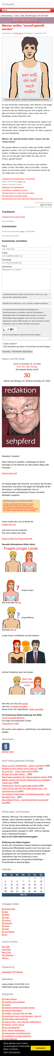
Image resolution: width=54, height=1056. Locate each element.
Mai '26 (23, 895)
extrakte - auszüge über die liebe (18, 1013)
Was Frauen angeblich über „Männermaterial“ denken (24, 777)
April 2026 (6, 950)
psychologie (9, 932)
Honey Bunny (18, 33)
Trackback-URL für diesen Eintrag (13, 217)
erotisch (7, 920)
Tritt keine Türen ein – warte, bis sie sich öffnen (18, 193)
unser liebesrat (10, 1039)
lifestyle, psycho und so (14, 1025)
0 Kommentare (30, 179)
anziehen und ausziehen (14, 1002)
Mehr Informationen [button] (12, 1052)
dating (7, 915)
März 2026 (6, 952)
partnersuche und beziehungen (17, 1033)
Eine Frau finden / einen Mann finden (14, 196)
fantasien (8, 923)
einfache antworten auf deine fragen (19, 1008)
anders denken (10, 999)
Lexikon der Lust (9, 524)
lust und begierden (12, 1028)
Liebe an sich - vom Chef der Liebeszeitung (22, 1022)
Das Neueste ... (8, 955)
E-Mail (4, 253)
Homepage (6, 260)
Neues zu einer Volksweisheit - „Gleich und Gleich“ (23, 766)
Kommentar (7, 267)
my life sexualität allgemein (13, 718)
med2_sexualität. (36, 709)
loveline (24, 704)
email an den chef (9, 473)
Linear (22, 231)
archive (7, 1005)
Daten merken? (10, 344)
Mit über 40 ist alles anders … (15, 774)
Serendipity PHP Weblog (12, 972)
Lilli (19, 603)
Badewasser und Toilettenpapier (13, 187)
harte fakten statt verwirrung (16, 1019)
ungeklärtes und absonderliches (13, 179)
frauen (20, 182)
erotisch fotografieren (13, 1011)
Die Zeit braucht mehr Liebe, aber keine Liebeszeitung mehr (22, 199)
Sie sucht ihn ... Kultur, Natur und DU (17, 771)
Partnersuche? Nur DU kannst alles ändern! (20, 786)
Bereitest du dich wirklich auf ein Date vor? (20, 769)
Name (4, 246)
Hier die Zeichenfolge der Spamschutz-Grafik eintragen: (22, 335)
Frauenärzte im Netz (10, 724)
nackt (6, 929)
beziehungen (9, 909)
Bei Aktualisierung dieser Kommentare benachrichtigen (27, 347)
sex (24, 182)
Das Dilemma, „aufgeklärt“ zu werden (14, 190)
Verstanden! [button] (41, 1048)
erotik (6, 918)
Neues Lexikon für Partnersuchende (17, 539)
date (6, 912)
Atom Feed (9, 752)
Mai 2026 (6, 947)
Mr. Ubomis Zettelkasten (14, 1030)
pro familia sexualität (18, 706)
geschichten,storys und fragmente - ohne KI (22, 1016)
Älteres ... (6, 958)
